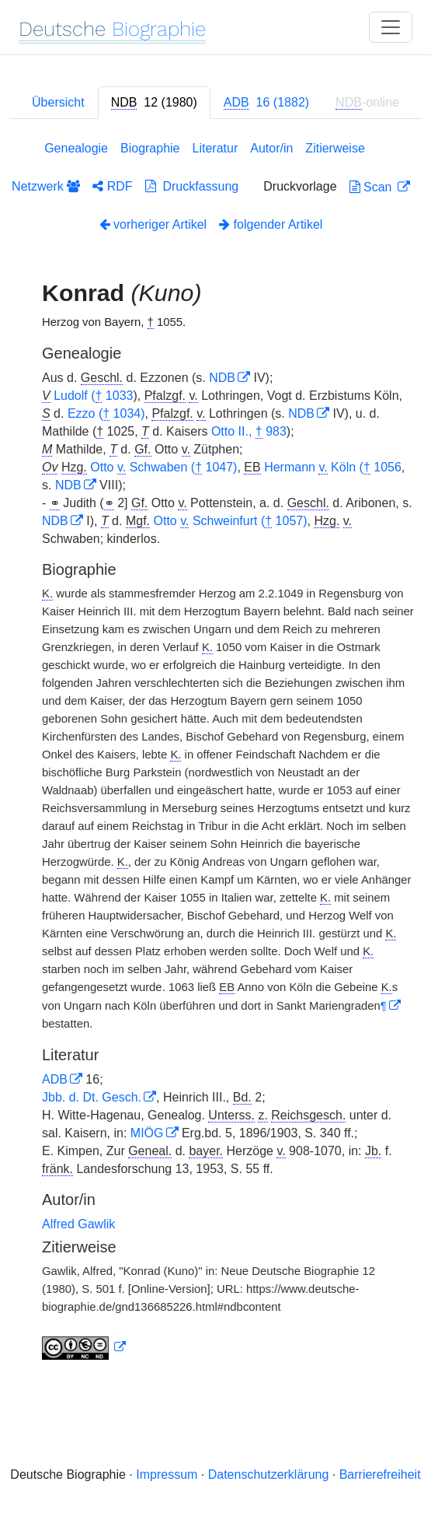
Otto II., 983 (249, 432)
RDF (112, 186)
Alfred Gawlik (78, 1224)
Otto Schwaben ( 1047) (163, 468)
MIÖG (147, 1133)
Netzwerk (46, 186)
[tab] (154, 102)
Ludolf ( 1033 (93, 396)
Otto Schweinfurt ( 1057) (230, 521)
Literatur (215, 148)
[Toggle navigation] (390, 27)
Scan (372, 187)
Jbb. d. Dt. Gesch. (91, 1097)
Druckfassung (192, 186)
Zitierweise (334, 148)
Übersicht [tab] (58, 102)
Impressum (166, 1474)
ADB (55, 1079)
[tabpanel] (215, 753)
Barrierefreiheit (380, 1474)
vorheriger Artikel (153, 224)
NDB (222, 377)
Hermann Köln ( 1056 (332, 468)
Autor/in (271, 148)
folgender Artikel (270, 224)
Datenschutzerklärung (268, 1474)
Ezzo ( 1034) (106, 414)
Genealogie (76, 148)
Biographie (150, 148)
